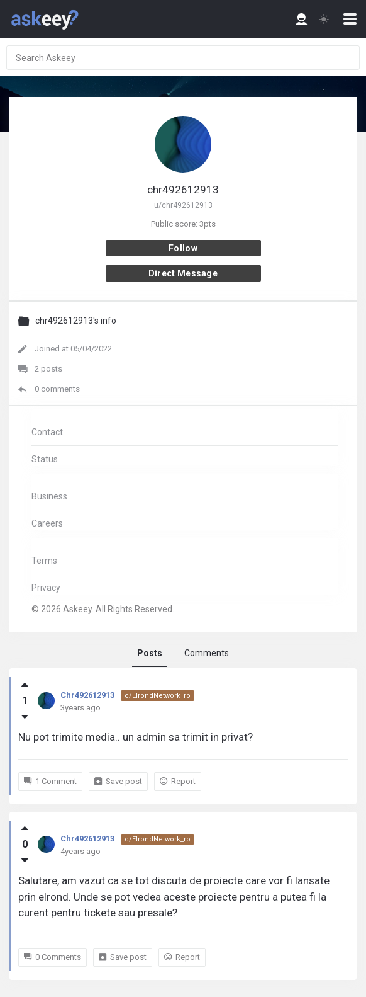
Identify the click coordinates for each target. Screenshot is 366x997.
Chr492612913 (87, 695)
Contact (47, 432)
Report (178, 782)
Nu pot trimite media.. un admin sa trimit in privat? (135, 737)
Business (49, 496)
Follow (183, 248)
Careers (47, 523)
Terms (44, 560)
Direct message (183, 273)
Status (44, 459)
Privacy (45, 588)
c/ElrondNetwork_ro (158, 696)
